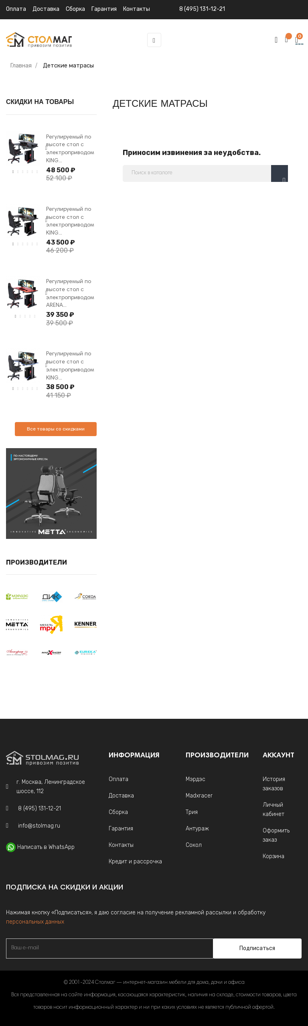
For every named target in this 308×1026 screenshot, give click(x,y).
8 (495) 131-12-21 (202, 9)
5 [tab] (32, 172)
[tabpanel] (23, 148)
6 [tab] (37, 172)
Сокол (194, 845)
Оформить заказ (276, 835)
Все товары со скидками (56, 429)
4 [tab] (28, 172)
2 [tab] (18, 172)
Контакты (121, 845)
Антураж (197, 828)
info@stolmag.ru (39, 825)
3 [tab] (23, 172)
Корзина (273, 856)
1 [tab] (13, 172)
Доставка (45, 9)
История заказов (274, 784)
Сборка (75, 9)
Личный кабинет (273, 810)
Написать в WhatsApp (46, 847)
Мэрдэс (195, 779)
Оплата (16, 9)
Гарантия (121, 828)
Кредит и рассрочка (135, 861)
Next (46, 148)
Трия (192, 812)
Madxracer (199, 795)
